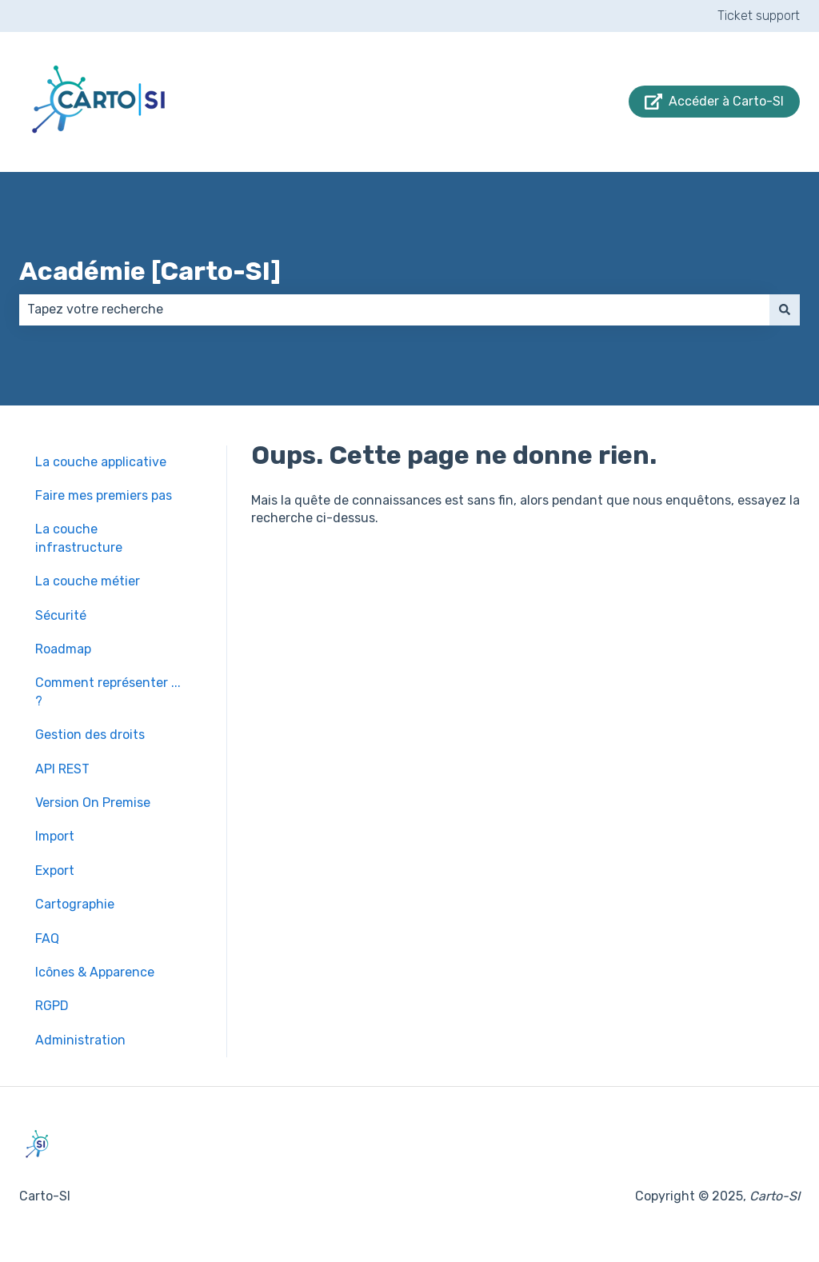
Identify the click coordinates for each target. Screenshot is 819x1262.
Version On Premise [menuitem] (92, 802)
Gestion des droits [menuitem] (90, 734)
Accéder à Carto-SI (715, 102)
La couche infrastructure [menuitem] (78, 537)
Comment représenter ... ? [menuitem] (108, 691)
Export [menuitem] (54, 870)
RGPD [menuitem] (52, 1005)
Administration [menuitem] (80, 1040)
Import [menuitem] (54, 836)
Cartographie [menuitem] (74, 904)
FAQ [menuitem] (47, 938)
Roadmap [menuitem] (63, 649)
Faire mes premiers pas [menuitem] (103, 495)
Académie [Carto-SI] (150, 271)
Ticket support (758, 15)
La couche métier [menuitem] (87, 581)
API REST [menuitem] (62, 769)
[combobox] (394, 309)
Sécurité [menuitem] (60, 615)
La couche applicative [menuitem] (100, 461)
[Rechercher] (784, 309)
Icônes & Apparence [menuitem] (94, 972)
